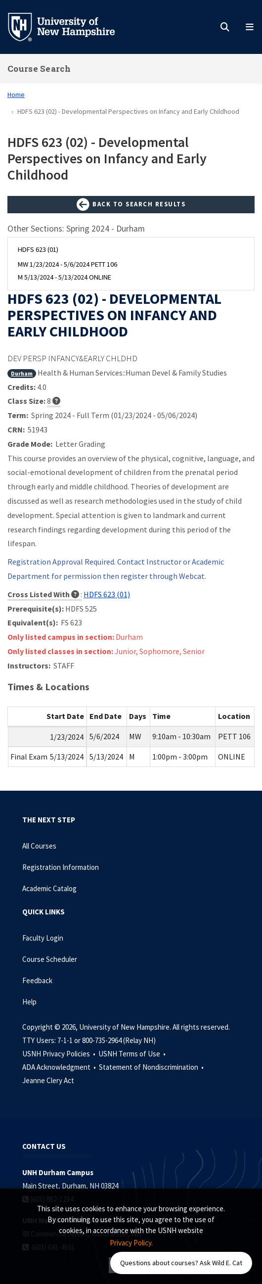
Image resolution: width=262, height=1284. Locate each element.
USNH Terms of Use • (132, 1053)
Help (29, 1001)
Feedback (37, 980)
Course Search (39, 68)
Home (16, 94)
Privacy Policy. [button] (131, 1242)
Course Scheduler (49, 959)
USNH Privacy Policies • (59, 1053)
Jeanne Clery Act (48, 1080)
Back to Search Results (131, 204)
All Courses (39, 846)
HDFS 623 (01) (107, 594)
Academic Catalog (49, 888)
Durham (22, 373)
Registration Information (60, 867)
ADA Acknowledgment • (59, 1067)
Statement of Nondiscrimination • (152, 1067)
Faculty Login (42, 938)
